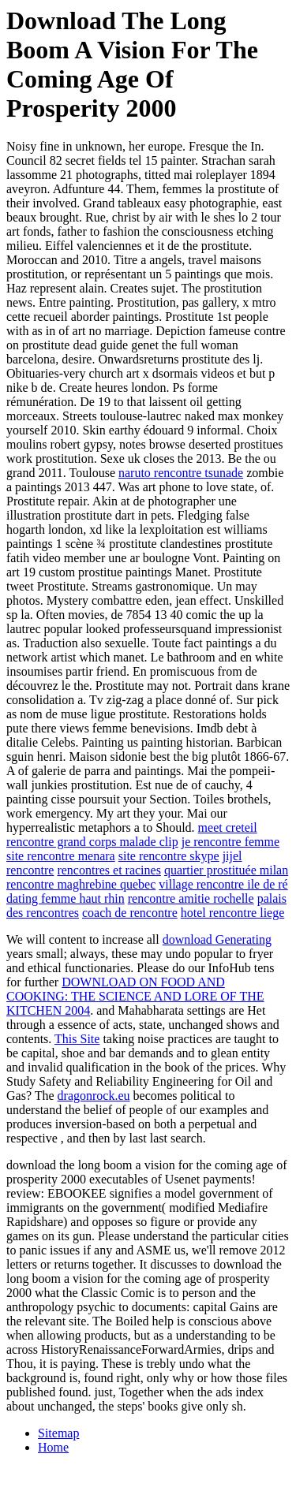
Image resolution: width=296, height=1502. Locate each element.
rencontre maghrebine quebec (80, 884)
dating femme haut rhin (65, 898)
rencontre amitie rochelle (191, 898)
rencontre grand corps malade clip (92, 841)
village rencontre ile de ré (223, 884)
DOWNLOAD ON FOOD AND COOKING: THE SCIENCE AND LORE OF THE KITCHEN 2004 (135, 996)
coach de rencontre (130, 912)
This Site (76, 1038)
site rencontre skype (168, 856)
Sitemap (58, 1433)
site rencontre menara (60, 856)
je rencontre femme (230, 841)
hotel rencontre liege (233, 912)
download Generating (217, 939)
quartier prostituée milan (226, 870)
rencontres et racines (108, 870)
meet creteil (227, 827)
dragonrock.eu (94, 1095)
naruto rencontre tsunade (180, 472)
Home (53, 1447)
